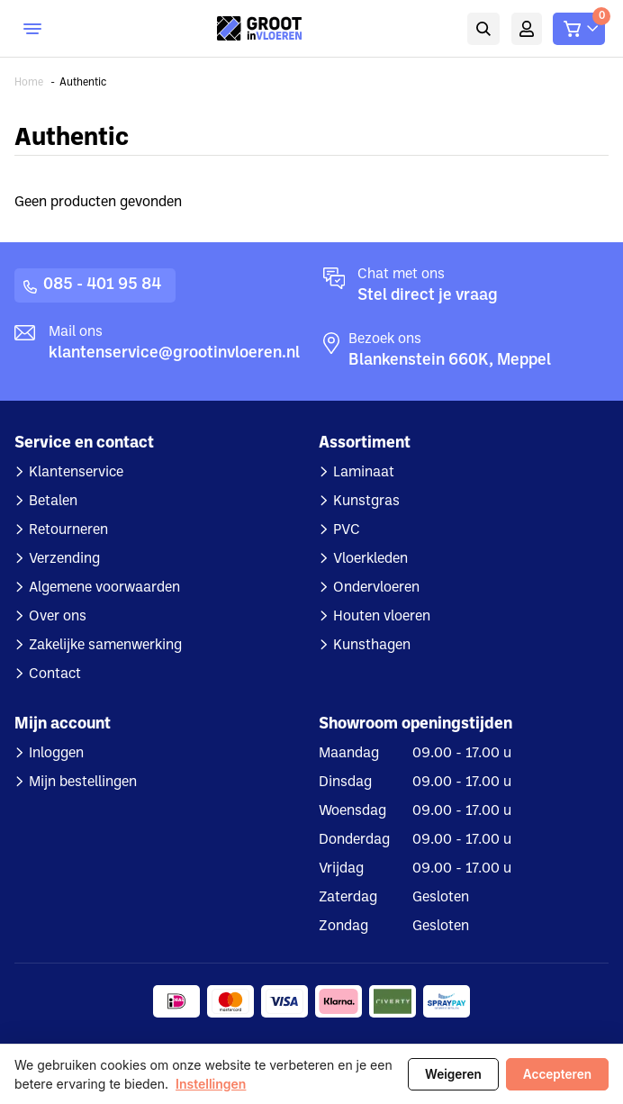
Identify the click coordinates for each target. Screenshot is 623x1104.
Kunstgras (366, 501)
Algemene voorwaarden (104, 588)
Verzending (64, 559)
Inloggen (56, 754)
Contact (55, 674)
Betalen (53, 501)
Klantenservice (76, 473)
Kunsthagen (372, 645)
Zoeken (483, 29)
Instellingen (211, 1083)
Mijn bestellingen (83, 782)
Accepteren (557, 1074)
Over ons (57, 617)
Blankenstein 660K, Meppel (449, 360)
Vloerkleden (370, 559)
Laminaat (363, 473)
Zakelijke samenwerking (105, 645)
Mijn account (526, 29)
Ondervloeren (376, 588)
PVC (346, 530)
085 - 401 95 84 (102, 285)
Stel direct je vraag (427, 295)
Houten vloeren (381, 617)
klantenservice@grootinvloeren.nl (174, 353)
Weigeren (453, 1074)
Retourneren (68, 530)
